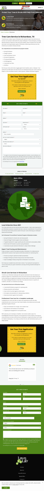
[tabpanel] (22, 339)
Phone (4, 112)
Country (24, 126)
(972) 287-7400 (19, 185)
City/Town (5, 122)
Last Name (25, 108)
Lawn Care (36, 173)
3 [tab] (23, 355)
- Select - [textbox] (25, 124)
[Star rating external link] (22, 1)
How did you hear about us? (8, 141)
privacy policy (21, 161)
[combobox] (32, 124)
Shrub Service (29, 173)
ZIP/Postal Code (6, 126)
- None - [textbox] (25, 128)
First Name (5, 108)
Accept (5, 487)
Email (24, 112)
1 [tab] (20, 355)
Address (4, 118)
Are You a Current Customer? (8, 137)
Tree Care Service (10, 173)
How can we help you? (7, 146)
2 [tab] (22, 355)
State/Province (25, 122)
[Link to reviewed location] (22, 365)
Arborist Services (19, 173)
